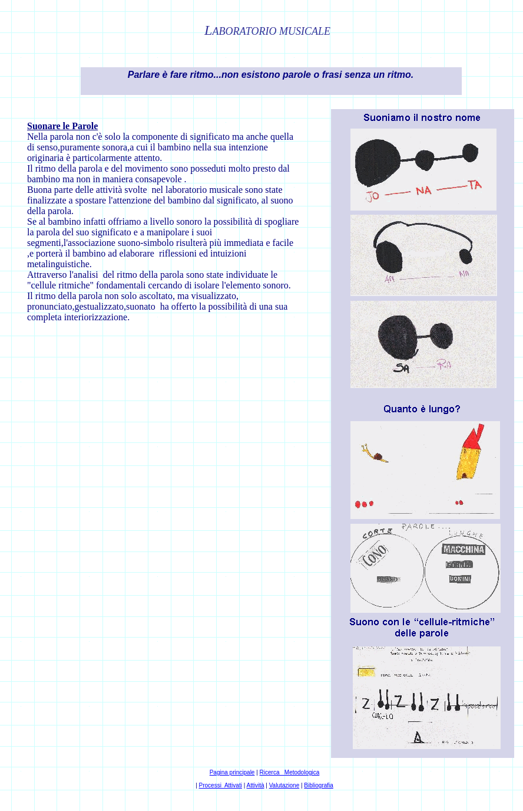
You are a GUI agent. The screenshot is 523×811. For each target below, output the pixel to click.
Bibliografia (318, 785)
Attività (255, 785)
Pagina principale (232, 772)
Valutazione (284, 785)
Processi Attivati (220, 785)
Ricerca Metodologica (290, 772)
